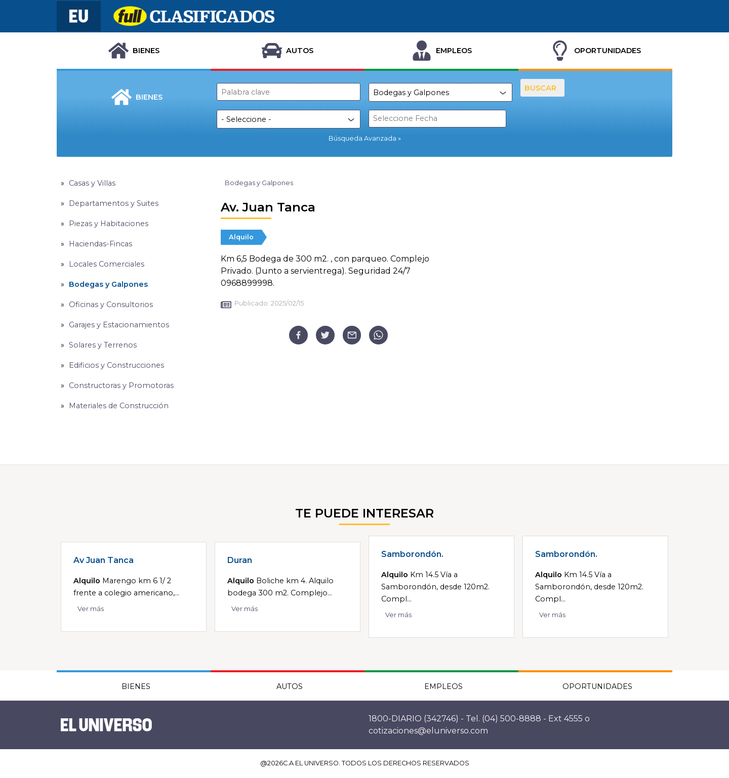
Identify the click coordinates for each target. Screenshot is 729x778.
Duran (239, 560)
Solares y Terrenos (103, 345)
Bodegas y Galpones (108, 284)
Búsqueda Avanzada (362, 138)
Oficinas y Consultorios (111, 304)
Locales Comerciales (106, 264)
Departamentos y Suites (113, 203)
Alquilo (241, 237)
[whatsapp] (378, 335)
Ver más (90, 609)
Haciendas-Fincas (100, 243)
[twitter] (325, 335)
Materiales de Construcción (119, 405)
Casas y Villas (92, 183)
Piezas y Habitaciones (108, 223)
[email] (352, 335)
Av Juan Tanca (103, 560)
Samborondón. (412, 554)
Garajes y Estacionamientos (119, 324)
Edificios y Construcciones (116, 365)
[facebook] (298, 335)
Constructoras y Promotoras (121, 385)
